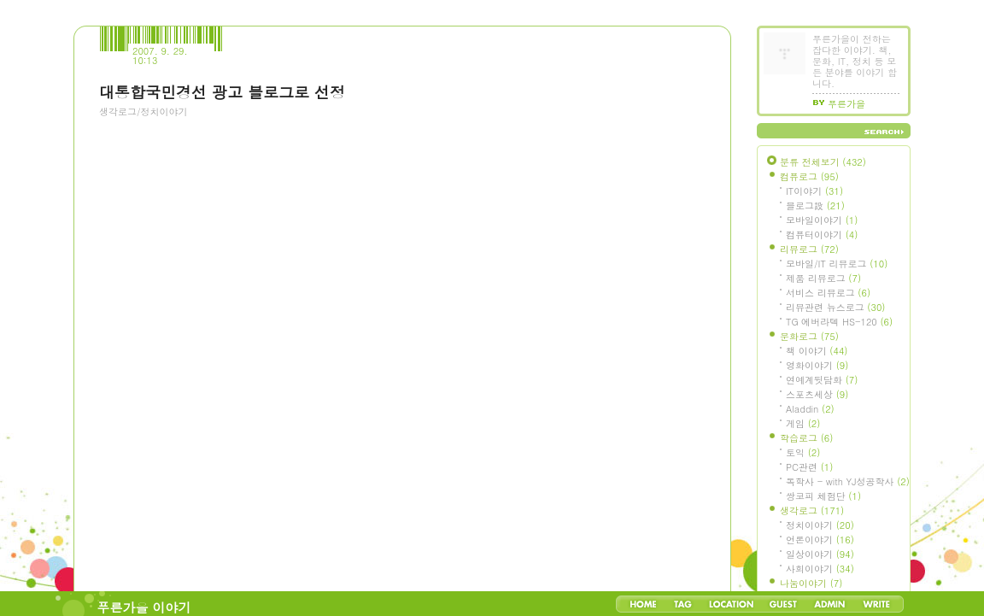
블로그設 (815, 205)
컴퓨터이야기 (822, 234)
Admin (829, 604)
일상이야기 (820, 554)
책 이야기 (816, 350)
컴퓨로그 (809, 176)
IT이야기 (814, 191)
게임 (803, 423)
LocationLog (730, 604)
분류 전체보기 (823, 161)
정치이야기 (820, 525)
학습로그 (806, 437)
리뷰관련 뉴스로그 (835, 307)
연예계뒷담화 (822, 379)
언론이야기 (820, 539)
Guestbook (783, 604)
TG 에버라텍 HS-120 (839, 321)
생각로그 (812, 510)
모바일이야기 (822, 220)
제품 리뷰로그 (823, 278)
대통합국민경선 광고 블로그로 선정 (222, 92)
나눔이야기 (811, 583)
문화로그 (809, 336)
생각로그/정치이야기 (143, 111)
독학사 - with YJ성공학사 (848, 481)
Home (643, 604)
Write (876, 604)
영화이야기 (817, 365)
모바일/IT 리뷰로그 (836, 263)
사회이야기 (820, 568)
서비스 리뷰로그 (828, 292)
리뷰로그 (809, 249)
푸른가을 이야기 (144, 607)
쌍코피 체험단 (823, 496)
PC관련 (809, 467)
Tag (682, 604)
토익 (803, 452)
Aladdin (810, 408)
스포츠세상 (817, 394)
